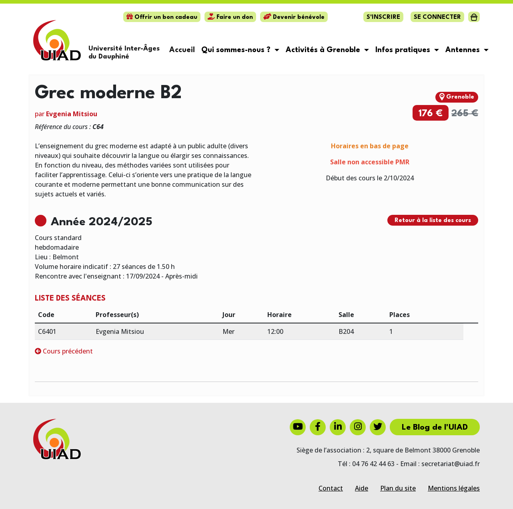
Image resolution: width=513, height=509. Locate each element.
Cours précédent (64, 351)
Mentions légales (454, 488)
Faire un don (230, 17)
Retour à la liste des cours (433, 221)
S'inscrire (383, 17)
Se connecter (437, 17)
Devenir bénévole (294, 17)
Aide (361, 488)
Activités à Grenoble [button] (324, 50)
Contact (331, 488)
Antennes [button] (463, 50)
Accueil (182, 50)
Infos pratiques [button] (403, 50)
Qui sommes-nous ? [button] (237, 50)
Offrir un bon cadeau (161, 17)
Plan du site (398, 488)
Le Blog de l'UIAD (435, 428)
